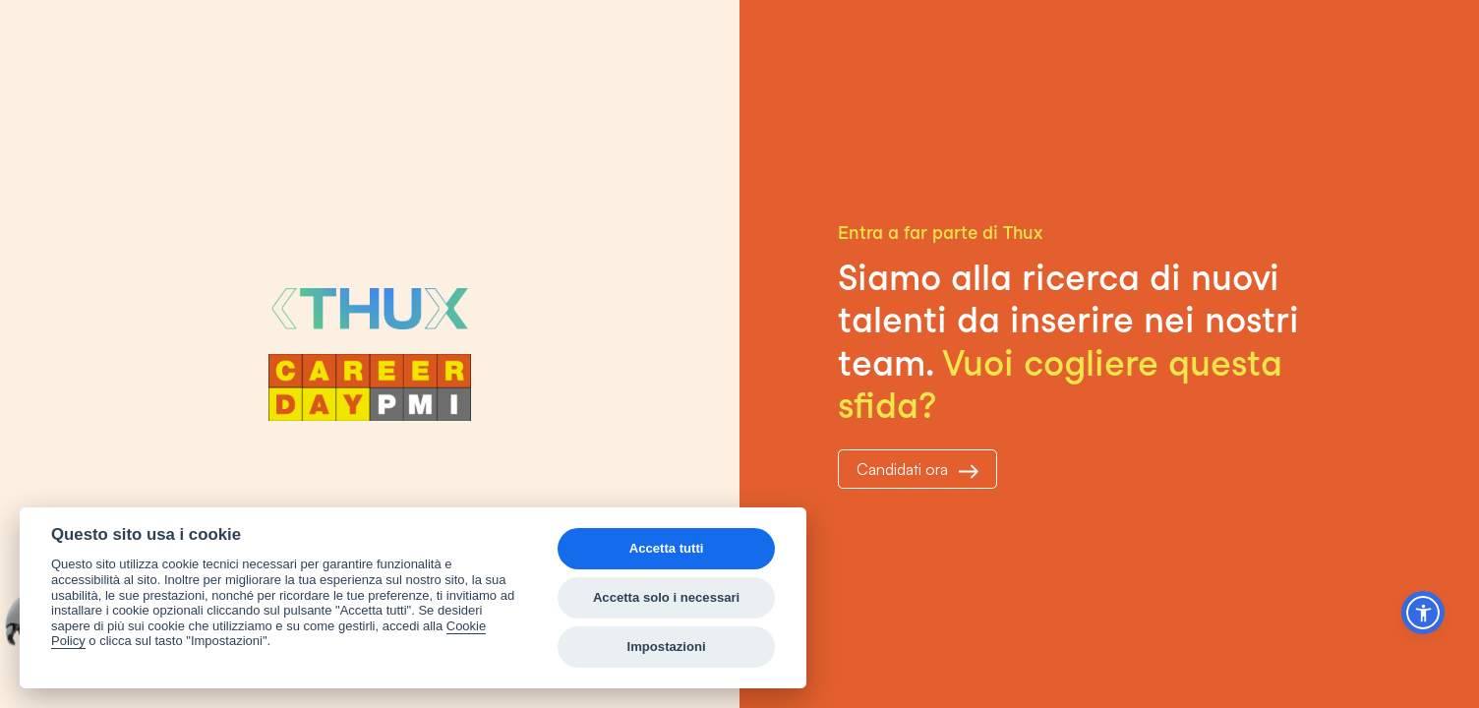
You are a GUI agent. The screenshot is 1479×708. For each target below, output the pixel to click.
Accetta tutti (666, 548)
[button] (1423, 612)
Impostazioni (666, 646)
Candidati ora (917, 469)
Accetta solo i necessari (666, 597)
